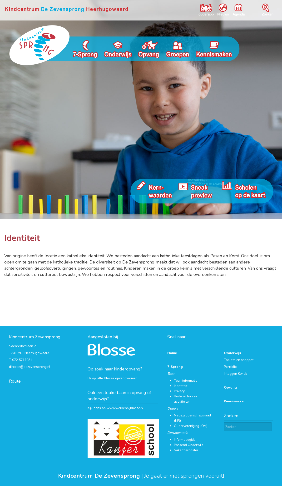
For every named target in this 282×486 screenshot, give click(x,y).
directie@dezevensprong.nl (29, 366)
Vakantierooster (186, 450)
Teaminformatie (186, 380)
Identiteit (180, 386)
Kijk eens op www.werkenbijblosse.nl (116, 408)
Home (172, 353)
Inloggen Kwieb (235, 373)
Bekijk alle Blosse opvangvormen (113, 378)
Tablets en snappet (238, 360)
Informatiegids (184, 439)
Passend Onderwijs (188, 445)
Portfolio (230, 366)
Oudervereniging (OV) (190, 426)
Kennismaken (235, 401)
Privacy (179, 391)
